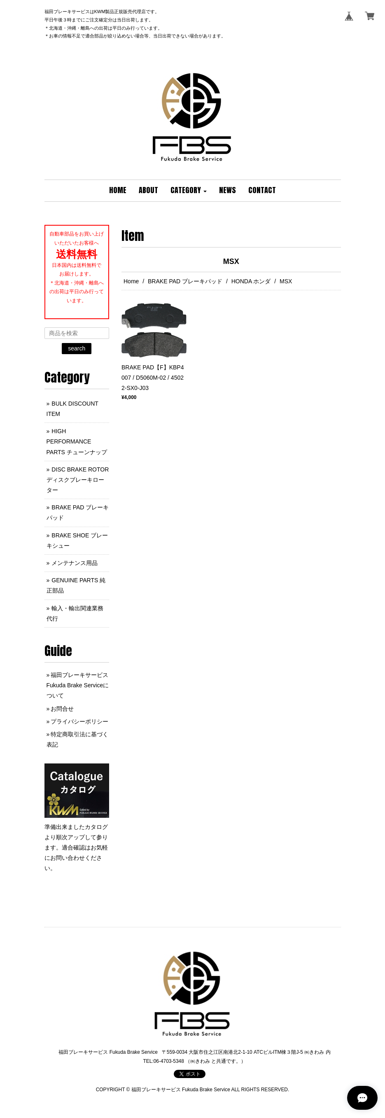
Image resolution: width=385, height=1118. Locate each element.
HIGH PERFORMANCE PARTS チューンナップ (77, 441)
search (76, 348)
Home (131, 281)
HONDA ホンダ (251, 281)
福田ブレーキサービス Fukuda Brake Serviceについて (78, 685)
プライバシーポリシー (79, 721)
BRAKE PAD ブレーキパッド (185, 281)
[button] (188, 190)
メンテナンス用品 (74, 563)
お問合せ (62, 708)
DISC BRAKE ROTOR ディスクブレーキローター (78, 479)
